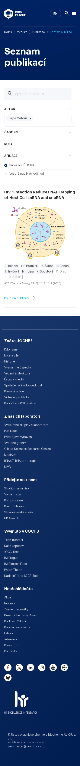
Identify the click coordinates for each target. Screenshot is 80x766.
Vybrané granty (15, 443)
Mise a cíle (11, 355)
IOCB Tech (11, 552)
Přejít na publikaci (23, 298)
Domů (8, 32)
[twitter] (19, 667)
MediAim (10, 455)
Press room (12, 645)
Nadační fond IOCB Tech (21, 575)
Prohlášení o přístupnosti (26, 742)
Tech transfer (13, 540)
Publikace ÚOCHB (19, 165)
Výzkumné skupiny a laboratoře (26, 425)
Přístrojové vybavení (18, 437)
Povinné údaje (14, 391)
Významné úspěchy (18, 367)
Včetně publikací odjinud (24, 173)
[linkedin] (30, 667)
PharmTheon (13, 570)
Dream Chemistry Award (21, 615)
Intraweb (10, 639)
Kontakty (10, 651)
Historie (9, 361)
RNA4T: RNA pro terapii (20, 461)
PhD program (13, 500)
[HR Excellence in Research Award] (20, 699)
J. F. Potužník (29, 266)
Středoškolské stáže (18, 512)
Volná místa (12, 494)
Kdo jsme (10, 349)
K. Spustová (45, 271)
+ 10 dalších (13, 276)
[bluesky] (8, 677)
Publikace (38, 32)
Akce (7, 597)
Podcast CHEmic (16, 621)
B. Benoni (11, 266)
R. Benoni (63, 266)
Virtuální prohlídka (16, 397)
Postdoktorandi (15, 506)
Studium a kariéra (16, 488)
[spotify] (64, 667)
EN (55, 14)
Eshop (8, 633)
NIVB (7, 466)
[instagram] (41, 667)
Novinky (9, 603)
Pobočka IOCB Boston (20, 403)
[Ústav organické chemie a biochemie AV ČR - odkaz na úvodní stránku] (15, 13)
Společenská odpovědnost (23, 385)
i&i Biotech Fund (15, 564)
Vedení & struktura (17, 373)
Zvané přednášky (16, 609)
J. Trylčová (12, 271)
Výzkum (22, 32)
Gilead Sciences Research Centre (27, 449)
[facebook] (8, 667)
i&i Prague (11, 558)
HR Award (11, 518)
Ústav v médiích (15, 379)
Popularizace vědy (17, 627)
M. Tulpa (28, 271)
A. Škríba (47, 266)
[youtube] (53, 667)
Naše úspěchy (14, 546)
